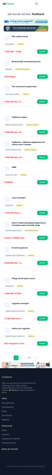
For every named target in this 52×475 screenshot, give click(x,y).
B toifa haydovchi (20, 247)
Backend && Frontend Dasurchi (26, 61)
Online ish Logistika (21, 328)
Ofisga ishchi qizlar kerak (23, 278)
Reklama (5, 419)
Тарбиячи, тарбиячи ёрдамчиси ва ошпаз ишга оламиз (28, 143)
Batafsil (42, 51)
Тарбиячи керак (19, 117)
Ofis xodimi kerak (20, 36)
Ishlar (4, 430)
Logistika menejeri (20, 303)
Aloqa (4, 411)
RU (37, 4)
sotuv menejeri (19, 197)
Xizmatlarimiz (8, 407)
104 (29, 357)
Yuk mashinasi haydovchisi (24, 86)
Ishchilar (5, 434)
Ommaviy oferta (9, 443)
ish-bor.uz (15, 390)
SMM (14, 167)
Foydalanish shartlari (11, 438)
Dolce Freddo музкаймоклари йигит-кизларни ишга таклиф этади (29, 224)
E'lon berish (7, 415)
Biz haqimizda (8, 403)
